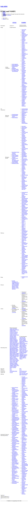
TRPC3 (25, 355)
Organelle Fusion (23, 410)
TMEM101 (21, 354)
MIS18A (13, 350)
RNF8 (11, 355)
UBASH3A (16, 364)
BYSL (18, 329)
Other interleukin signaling (24, 227)
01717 (20, 369)
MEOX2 (13, 349)
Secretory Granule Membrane (24, 47)
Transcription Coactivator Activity (14, 435)
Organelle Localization (14, 448)
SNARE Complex (15, 69)
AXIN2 (11, 329)
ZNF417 (11, 367)
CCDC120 (12, 331)
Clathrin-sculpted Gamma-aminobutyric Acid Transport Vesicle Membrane (24, 82)
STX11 (14, 22)
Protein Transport (15, 155)
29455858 (23, 301)
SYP (20, 353)
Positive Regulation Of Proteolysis (15, 424)
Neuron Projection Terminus (23, 67)
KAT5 (11, 345)
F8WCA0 (21, 372)
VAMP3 (20, 356)
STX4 (14, 360)
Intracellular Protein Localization (24, 451)
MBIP (11, 349)
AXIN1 (15, 328)
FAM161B (16, 340)
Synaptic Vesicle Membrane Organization (25, 405)
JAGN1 (20, 344)
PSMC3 (11, 354)
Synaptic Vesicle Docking (15, 400)
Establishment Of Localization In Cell (15, 418)
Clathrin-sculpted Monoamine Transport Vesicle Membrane (24, 103)
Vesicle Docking (15, 162)
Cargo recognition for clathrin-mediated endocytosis (24, 247)
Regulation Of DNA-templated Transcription (15, 460)
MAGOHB (12, 348)
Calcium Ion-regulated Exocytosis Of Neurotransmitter (25, 463)
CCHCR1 (15, 333)
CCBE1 (14, 330)
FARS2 (11, 342)
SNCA (14, 359)
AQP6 (20, 337)
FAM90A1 (16, 341)
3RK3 (27, 373)
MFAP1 (16, 349)
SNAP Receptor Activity (15, 116)
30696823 (24, 310)
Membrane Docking (15, 419)
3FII (22, 373)
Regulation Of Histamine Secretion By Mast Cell (24, 188)
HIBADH (21, 343)
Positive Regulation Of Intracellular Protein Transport (24, 178)
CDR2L (17, 334)
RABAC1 (24, 346)
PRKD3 (20, 346)
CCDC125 (16, 331)
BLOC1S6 (14, 329)
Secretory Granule (23, 45)
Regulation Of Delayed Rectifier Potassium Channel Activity (25, 183)
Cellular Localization (24, 456)
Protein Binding (15, 117)
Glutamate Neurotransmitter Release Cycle (25, 207)
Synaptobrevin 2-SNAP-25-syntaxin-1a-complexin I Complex (24, 88)
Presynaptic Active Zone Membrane (15, 71)
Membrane (14, 68)
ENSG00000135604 (13, 371)
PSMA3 (17, 353)
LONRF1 (17, 347)
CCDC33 (11, 333)
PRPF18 (11, 353)
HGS (18, 343)
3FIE (20, 373)
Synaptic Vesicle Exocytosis (25, 133)
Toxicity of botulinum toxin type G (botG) (24, 243)
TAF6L (14, 361)
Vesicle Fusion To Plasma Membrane (24, 429)
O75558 (11, 372)
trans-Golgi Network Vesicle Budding (25, 204)
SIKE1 (11, 357)
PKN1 (17, 351)
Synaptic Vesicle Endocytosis (25, 160)
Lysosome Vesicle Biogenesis (24, 220)
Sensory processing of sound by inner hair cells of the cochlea (24, 271)
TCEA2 (11, 362)
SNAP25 (11, 359)
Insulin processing (24, 216)
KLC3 (13, 346)
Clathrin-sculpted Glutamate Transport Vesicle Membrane (24, 76)
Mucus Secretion (25, 175)
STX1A (11, 360)
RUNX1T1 (17, 355)
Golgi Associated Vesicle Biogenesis (24, 224)
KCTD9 (13, 345)
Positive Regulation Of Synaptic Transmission (15, 426)
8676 (11, 368)
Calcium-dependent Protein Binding (24, 122)
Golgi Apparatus (15, 64)
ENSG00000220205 (23, 371)
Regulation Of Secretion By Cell (24, 439)
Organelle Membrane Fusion (15, 446)
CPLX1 (20, 340)
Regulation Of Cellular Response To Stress (15, 405)
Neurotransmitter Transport (15, 438)
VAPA (20, 357)
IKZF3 (17, 344)
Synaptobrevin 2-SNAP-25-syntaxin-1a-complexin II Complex (24, 93)
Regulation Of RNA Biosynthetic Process (15, 468)
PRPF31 (14, 353)
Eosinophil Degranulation (24, 153)
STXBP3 (24, 352)
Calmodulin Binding (24, 113)
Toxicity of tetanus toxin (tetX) (24, 240)
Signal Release (24, 422)
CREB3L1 (24, 340)
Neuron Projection (23, 65)
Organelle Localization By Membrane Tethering (24, 378)
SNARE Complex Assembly (23, 146)
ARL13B (23, 337)
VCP (25, 357)
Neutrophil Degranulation (24, 155)
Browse (4, 12)
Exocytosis (14, 154)
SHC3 (17, 356)
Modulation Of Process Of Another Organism (15, 476)
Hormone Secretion (23, 483)
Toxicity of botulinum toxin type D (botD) (24, 230)
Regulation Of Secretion (24, 449)
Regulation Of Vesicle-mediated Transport (24, 166)
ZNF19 (15, 366)
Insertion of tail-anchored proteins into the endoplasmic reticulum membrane (25, 260)
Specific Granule (25, 470)
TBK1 (17, 361)
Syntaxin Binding (23, 120)
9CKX (25, 374)
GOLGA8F (12, 343)
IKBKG (14, 344)
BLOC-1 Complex (15, 409)
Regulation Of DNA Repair (14, 408)
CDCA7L (14, 334)
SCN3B (20, 347)
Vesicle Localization (14, 481)
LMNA (20, 345)
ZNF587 (14, 367)
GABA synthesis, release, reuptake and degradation (25, 255)
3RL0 (20, 374)
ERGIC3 (22, 341)
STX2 (23, 351)
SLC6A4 (21, 348)
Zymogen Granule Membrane (24, 62)
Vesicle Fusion (24, 127)
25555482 (14, 308)
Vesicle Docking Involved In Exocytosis (25, 420)
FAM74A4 (12, 341)
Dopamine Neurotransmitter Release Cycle (25, 210)
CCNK (11, 334)
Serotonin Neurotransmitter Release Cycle (25, 198)
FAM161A (12, 340)
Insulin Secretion (25, 484)
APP (13, 328)
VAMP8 (24, 356)
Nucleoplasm (14, 483)
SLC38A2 (14, 357)
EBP (20, 341)
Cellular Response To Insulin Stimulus (25, 143)
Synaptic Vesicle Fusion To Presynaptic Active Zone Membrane (15, 160)
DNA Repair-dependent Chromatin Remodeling (14, 457)
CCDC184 (12, 332)
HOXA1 (11, 344)
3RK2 (24, 373)
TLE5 (16, 362)
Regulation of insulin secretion (25, 218)
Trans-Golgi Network (24, 30)
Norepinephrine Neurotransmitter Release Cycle (25, 201)
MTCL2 (16, 350)
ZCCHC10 (12, 366)
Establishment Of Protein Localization (24, 442)
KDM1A (16, 345)
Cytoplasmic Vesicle (24, 59)
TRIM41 (15, 363)
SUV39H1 (17, 360)
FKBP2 (20, 342)
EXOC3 (26, 341)
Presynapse (24, 467)
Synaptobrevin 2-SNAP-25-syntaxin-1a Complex (24, 98)
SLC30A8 (24, 347)
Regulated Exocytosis (24, 418)
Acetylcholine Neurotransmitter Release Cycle (25, 213)
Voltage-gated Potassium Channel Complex (24, 37)
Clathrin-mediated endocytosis (24, 251)
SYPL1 (22, 353)
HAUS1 (15, 343)
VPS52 (17, 365)
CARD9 (11, 330)
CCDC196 (16, 332)
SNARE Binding (15, 114)
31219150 (14, 312)
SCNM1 (11, 356)
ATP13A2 (21, 338)
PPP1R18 (11, 352)
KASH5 (23, 344)
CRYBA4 (11, 335)
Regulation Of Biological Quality (24, 488)
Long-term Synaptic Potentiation (24, 162)
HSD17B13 (25, 343)
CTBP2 (14, 335)
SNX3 (17, 359)
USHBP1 (11, 365)
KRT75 (16, 346)
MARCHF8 (24, 345)
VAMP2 (23, 22)
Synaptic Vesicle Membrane (25, 54)
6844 (20, 368)
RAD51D (14, 354)
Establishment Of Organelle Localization (15, 421)
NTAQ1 (14, 351)
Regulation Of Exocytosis (24, 141)
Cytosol (23, 31)
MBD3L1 (15, 348)
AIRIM (11, 328)
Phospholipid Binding (24, 116)
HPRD (4, 19)
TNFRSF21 (12, 363)
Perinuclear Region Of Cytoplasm (24, 71)
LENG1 (13, 347)
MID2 (11, 350)
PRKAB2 (15, 352)
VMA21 (20, 358)
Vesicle (23, 60)
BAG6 (24, 338)
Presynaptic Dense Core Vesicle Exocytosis (24, 480)
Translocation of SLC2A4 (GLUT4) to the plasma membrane (25, 194)
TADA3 (11, 361)
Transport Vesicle (23, 41)
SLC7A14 (25, 348)
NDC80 (11, 351)
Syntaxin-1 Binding (24, 118)
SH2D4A (14, 356)
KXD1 (11, 347)
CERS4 (24, 339)
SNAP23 (15, 358)
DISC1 (15, 336)
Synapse (23, 69)
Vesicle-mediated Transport (15, 157)
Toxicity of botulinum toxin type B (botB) (24, 234)
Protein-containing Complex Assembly (24, 172)
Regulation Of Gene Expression (15, 444)
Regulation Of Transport (24, 472)
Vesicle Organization (14, 465)
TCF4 (14, 362)
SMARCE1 (12, 358)
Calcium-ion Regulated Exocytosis (24, 138)
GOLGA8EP (15, 342)
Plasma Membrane (15, 65)
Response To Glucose (24, 129)
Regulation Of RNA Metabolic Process (15, 433)
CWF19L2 (12, 336)
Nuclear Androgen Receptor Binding (15, 463)
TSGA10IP (12, 364)
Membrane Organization (24, 416)
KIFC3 (11, 346)
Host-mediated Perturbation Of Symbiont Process (15, 453)
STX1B (20, 351)
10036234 (9, 15)
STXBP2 (21, 352)
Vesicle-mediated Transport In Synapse (24, 459)
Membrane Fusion (15, 163)
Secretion (23, 391)
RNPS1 (13, 355)
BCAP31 (21, 339)
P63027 (24, 372)
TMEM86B (21, 355)
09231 (11, 369)
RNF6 (17, 354)
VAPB (23, 357)
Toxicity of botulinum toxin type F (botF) (24, 237)
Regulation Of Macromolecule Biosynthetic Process (15, 472)
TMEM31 (25, 354)
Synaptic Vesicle (25, 34)
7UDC (23, 374)
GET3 (23, 342)
